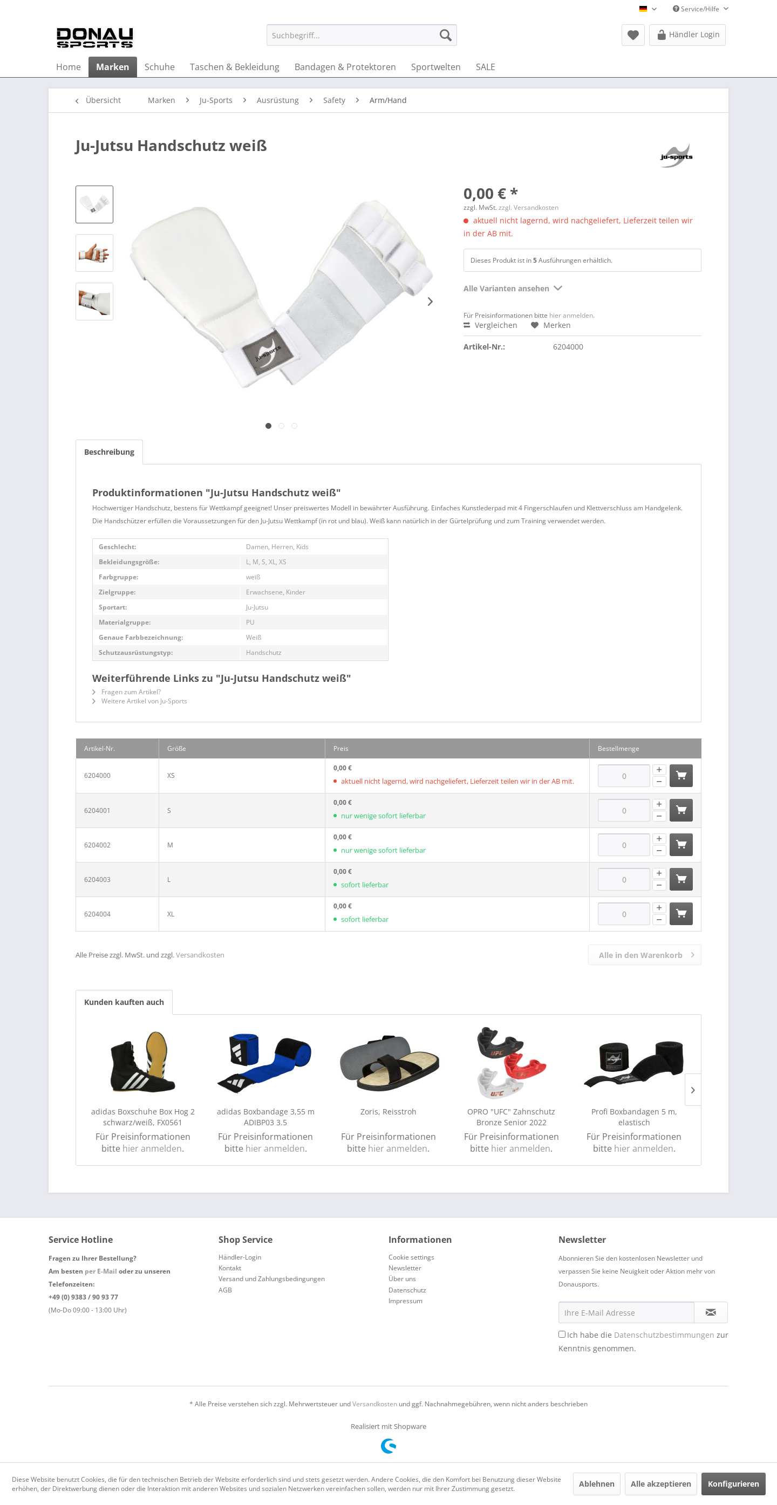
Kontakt (230, 1268)
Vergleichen (490, 325)
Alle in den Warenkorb (646, 953)
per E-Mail (101, 1271)
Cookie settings (411, 1257)
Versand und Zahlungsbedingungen (272, 1278)
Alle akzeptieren (661, 1484)
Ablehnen (597, 1484)
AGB (225, 1290)
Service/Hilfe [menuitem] (697, 8)
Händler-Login (240, 1257)
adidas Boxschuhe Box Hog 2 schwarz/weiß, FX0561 (143, 1116)
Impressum (405, 1300)
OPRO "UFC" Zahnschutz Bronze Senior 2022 (511, 1116)
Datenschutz (407, 1290)
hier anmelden (571, 315)
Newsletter (404, 1268)
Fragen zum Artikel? (126, 691)
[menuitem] (362, 35)
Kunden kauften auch (124, 1002)
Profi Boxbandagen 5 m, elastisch (634, 1116)
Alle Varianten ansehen (513, 286)
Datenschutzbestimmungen (664, 1335)
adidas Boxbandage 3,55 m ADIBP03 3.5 (266, 1116)
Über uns (402, 1278)
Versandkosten (200, 955)
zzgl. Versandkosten (528, 207)
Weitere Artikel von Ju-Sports (139, 701)
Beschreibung (109, 452)
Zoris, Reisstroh (388, 1111)
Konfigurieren (733, 1484)
